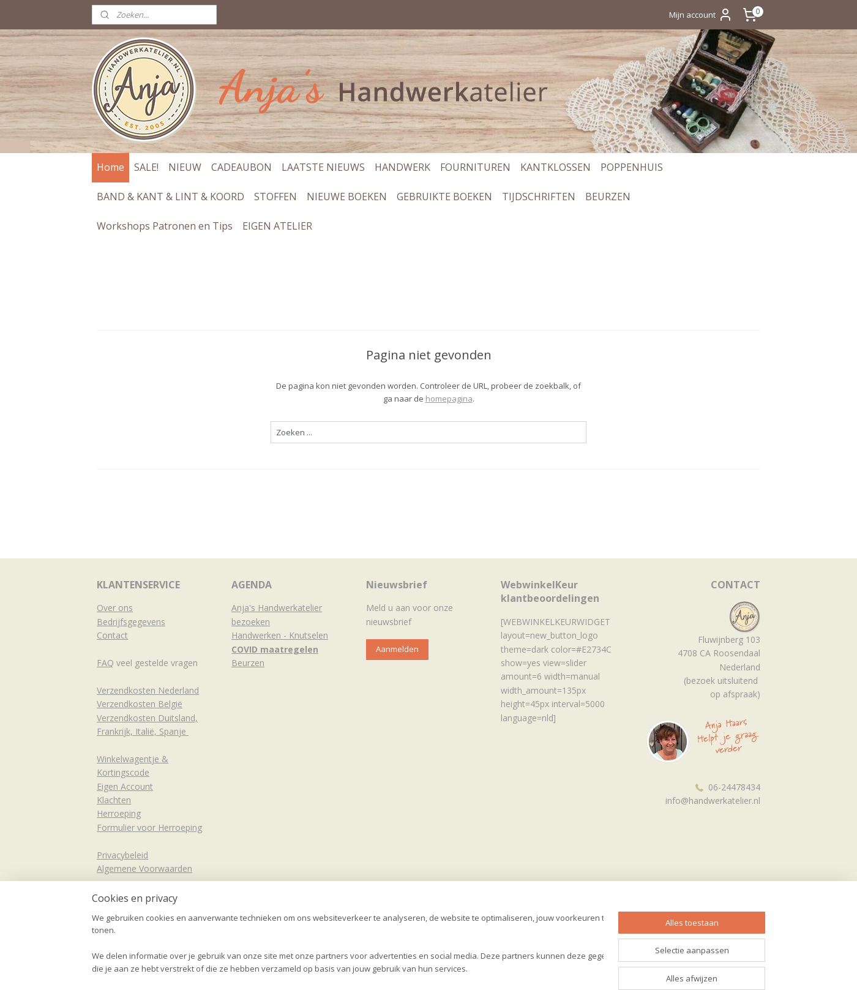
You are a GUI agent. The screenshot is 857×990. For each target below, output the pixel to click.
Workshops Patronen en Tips (165, 226)
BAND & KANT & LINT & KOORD (170, 196)
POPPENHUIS (632, 167)
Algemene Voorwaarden (144, 868)
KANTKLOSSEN (555, 167)
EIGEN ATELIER (277, 226)
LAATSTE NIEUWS (323, 167)
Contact (112, 635)
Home (110, 167)
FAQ (105, 663)
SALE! (146, 167)
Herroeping (119, 813)
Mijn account (701, 14)
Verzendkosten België (139, 704)
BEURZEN (608, 196)
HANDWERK (402, 167)
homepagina (449, 398)
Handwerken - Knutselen (279, 635)
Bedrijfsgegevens (131, 622)
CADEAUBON (241, 167)
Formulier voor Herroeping (149, 827)
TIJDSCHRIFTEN (538, 196)
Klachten (114, 800)
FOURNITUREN (475, 167)
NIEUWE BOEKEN (347, 196)
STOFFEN (275, 196)
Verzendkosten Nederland (148, 690)
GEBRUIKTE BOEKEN (444, 196)
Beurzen (247, 663)
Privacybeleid (122, 855)
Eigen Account (125, 786)
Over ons (115, 607)
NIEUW (184, 167)
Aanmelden (397, 648)
